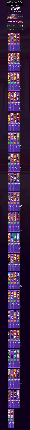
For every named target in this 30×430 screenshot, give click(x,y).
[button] (22, 26)
